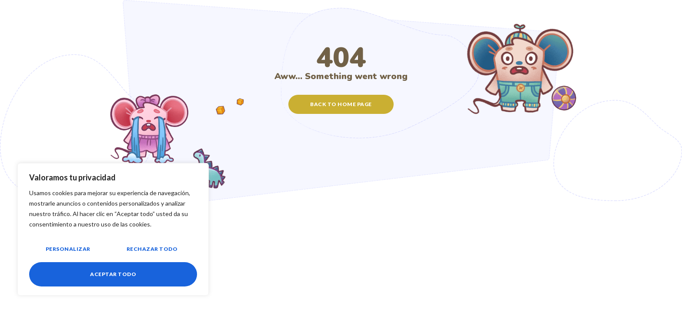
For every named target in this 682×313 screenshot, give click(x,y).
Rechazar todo (151, 249)
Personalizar (67, 249)
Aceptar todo (113, 274)
